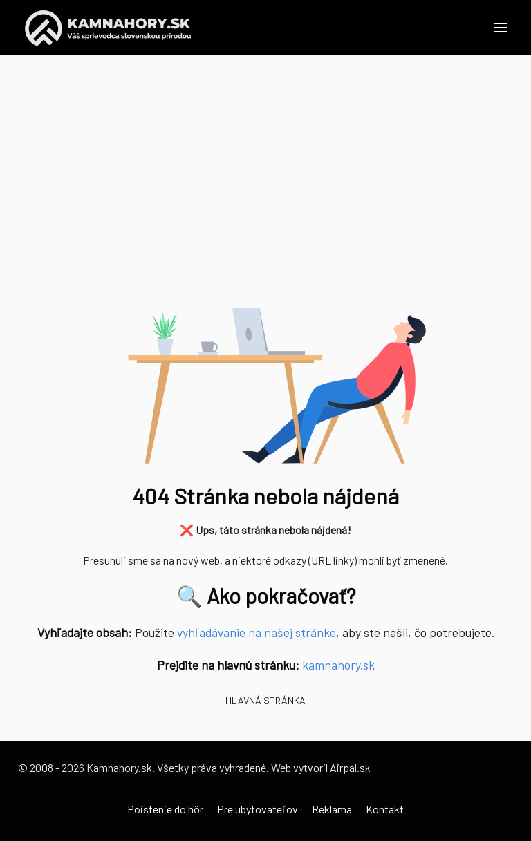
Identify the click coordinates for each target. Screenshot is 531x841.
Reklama (332, 808)
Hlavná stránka (265, 700)
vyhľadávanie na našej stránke (256, 632)
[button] (500, 27)
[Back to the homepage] (108, 27)
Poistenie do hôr (165, 808)
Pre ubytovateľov (257, 808)
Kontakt (385, 808)
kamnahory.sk (338, 664)
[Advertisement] (265, 186)
